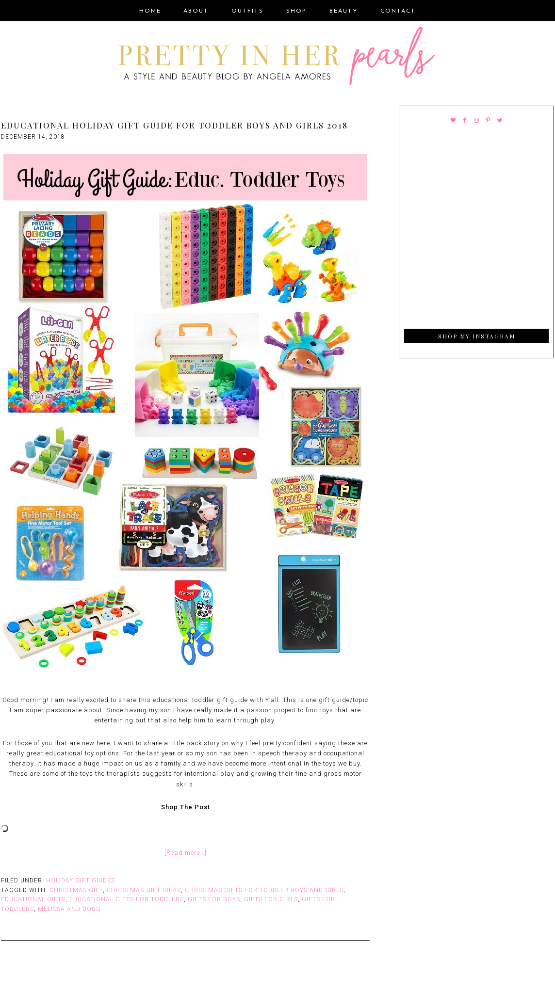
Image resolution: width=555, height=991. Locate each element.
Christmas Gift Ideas (144, 890)
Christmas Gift (76, 890)
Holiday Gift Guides (80, 880)
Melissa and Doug (69, 909)
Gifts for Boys (214, 899)
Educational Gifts (33, 899)
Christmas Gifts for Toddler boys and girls (264, 890)
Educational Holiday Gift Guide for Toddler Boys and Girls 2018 (174, 125)
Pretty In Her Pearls (277, 57)
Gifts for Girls (271, 899)
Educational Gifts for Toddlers (126, 899)
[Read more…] (185, 852)
